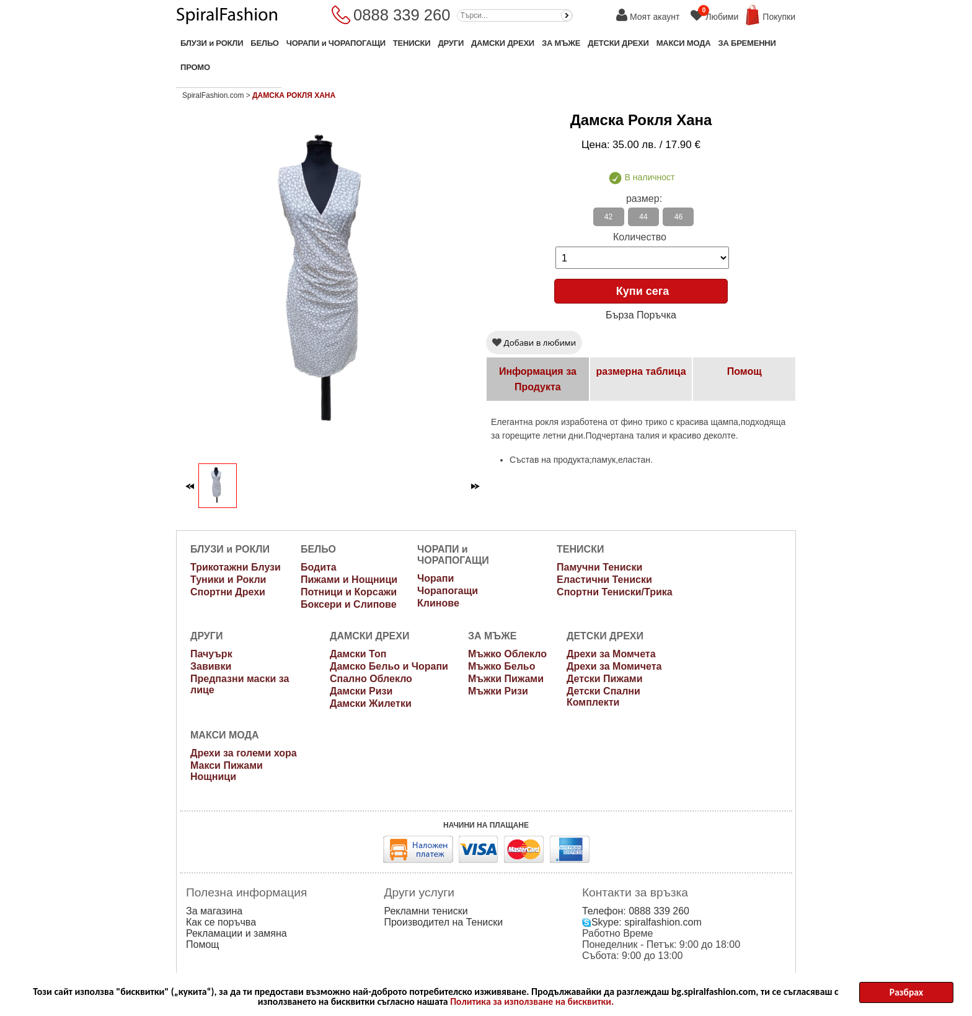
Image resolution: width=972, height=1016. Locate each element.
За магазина (214, 911)
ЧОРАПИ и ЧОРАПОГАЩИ (336, 43)
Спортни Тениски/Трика (615, 592)
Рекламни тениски (425, 911)
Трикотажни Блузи (235, 567)
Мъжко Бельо (502, 666)
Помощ (744, 371)
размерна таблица (641, 371)
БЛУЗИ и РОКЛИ (211, 43)
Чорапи (435, 578)
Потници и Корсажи (349, 592)
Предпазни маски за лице (239, 684)
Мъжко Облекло (507, 654)
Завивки (210, 666)
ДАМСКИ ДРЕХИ (502, 43)
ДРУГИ (451, 43)
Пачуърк (211, 654)
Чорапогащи (447, 590)
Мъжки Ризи (498, 691)
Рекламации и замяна (236, 933)
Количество (639, 237)
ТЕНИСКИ (412, 43)
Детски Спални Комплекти (603, 696)
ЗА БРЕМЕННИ (746, 43)
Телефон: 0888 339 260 (635, 911)
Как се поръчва (221, 922)
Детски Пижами (605, 678)
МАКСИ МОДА (683, 43)
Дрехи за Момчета (611, 654)
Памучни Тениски (599, 567)
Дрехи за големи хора (243, 753)
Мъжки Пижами (506, 678)
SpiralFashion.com (213, 95)
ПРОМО (195, 67)
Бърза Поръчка (641, 315)
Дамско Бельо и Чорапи (389, 666)
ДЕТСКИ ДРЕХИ (618, 43)
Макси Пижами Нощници (226, 771)
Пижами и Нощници (349, 579)
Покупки (778, 17)
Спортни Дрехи (227, 592)
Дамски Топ (358, 654)
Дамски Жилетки (371, 703)
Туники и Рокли (228, 579)
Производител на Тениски (443, 922)
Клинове (438, 603)
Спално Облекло (371, 678)
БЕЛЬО (264, 43)
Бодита (319, 567)
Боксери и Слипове (349, 604)
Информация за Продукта (538, 379)
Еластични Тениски (604, 579)
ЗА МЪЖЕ (561, 43)
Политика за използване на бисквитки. (532, 1004)
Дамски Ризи (361, 691)
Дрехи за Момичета (614, 666)
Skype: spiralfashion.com (642, 922)
